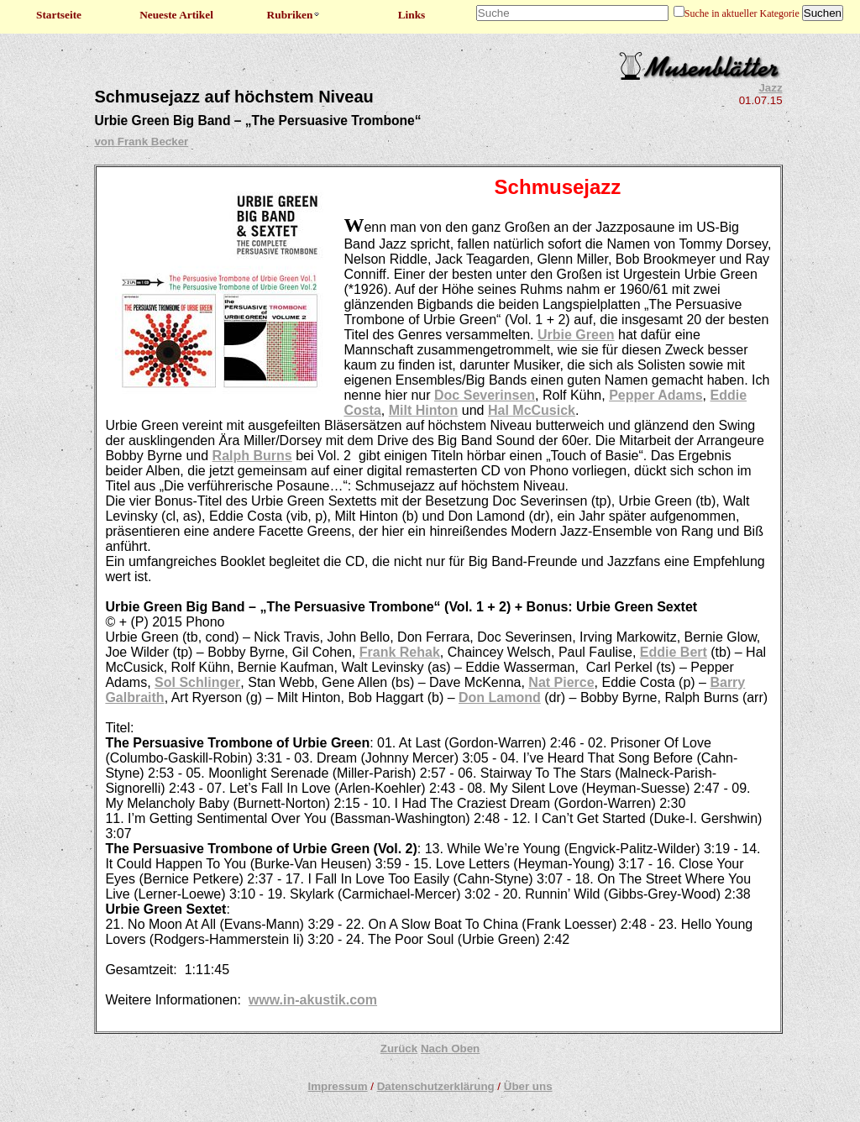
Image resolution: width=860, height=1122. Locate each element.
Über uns (528, 1086)
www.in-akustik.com (313, 1000)
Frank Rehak (399, 652)
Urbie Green (576, 335)
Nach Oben (450, 1048)
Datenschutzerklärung (436, 1086)
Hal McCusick (531, 410)
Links (412, 14)
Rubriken (294, 14)
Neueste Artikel (176, 14)
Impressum (337, 1086)
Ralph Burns (252, 455)
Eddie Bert (673, 652)
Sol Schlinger (197, 682)
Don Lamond (500, 697)
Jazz (770, 87)
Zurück (398, 1048)
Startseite (58, 14)
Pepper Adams (655, 395)
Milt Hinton (424, 410)
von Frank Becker (141, 141)
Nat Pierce (561, 682)
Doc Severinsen (484, 395)
